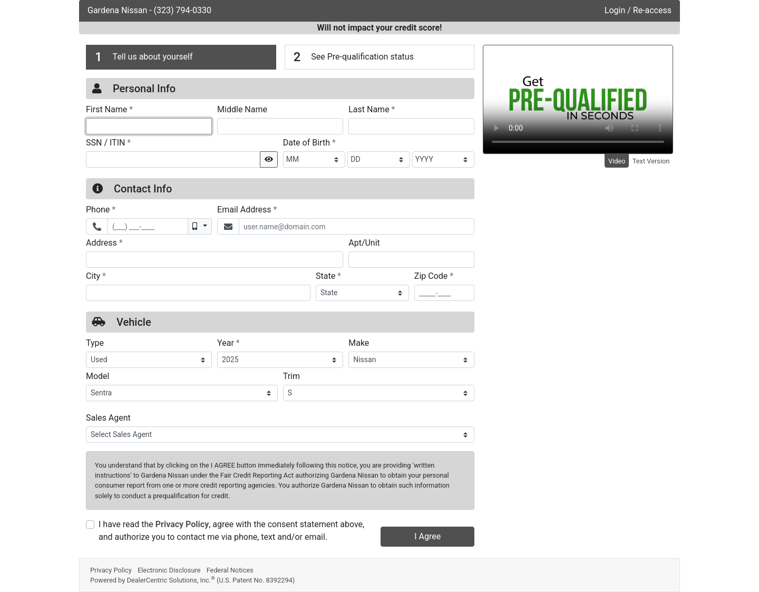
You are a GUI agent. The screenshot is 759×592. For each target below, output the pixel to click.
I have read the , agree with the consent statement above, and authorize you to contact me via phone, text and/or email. (231, 530)
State (328, 275)
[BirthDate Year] (443, 159)
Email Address (247, 209)
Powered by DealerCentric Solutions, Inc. (192, 580)
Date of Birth (309, 142)
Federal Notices (230, 570)
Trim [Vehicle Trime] (291, 376)
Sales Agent (108, 418)
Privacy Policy (182, 524)
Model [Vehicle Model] (98, 376)
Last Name (371, 109)
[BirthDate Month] (314, 159)
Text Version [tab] (651, 161)
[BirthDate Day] (378, 159)
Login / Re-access (638, 10)
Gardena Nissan (118, 10)
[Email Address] (356, 226)
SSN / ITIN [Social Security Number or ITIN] (108, 142)
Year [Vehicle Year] (228, 342)
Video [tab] (617, 161)
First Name (109, 109)
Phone (100, 209)
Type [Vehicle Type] (95, 343)
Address (104, 242)
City (96, 275)
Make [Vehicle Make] (358, 343)
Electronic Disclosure (169, 570)
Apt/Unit (364, 243)
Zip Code (433, 275)
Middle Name (242, 109)
